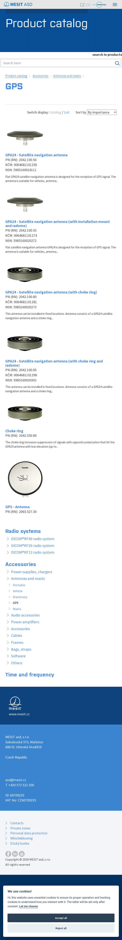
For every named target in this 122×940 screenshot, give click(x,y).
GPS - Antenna (17, 506)
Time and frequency (29, 674)
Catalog (55, 112)
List (66, 112)
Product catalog (16, 76)
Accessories (40, 76)
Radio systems (23, 530)
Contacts (17, 823)
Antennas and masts (67, 76)
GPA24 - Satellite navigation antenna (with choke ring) (51, 292)
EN (87, 4)
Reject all (61, 928)
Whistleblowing (21, 838)
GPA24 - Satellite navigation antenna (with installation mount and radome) (57, 223)
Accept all (61, 918)
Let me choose (28, 906)
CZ (82, 4)
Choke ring (14, 431)
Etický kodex (19, 843)
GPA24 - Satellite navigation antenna (36, 155)
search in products (107, 54)
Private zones (20, 828)
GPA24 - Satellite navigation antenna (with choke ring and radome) (54, 363)
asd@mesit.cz (15, 780)
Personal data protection (28, 833)
